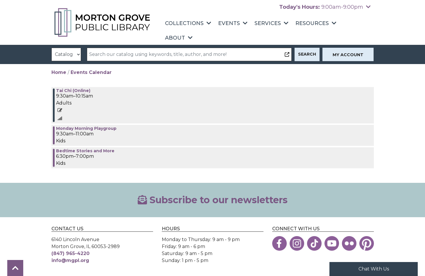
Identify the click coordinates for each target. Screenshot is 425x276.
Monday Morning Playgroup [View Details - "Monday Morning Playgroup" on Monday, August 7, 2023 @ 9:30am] (86, 128)
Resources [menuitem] (312, 23)
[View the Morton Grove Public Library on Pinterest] (366, 243)
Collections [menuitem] (184, 23)
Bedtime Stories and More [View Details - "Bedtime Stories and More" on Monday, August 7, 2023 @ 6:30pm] (85, 150)
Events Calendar (91, 72)
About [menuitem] (175, 38)
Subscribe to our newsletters (213, 200)
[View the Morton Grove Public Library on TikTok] (314, 243)
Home (58, 72)
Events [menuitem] (229, 23)
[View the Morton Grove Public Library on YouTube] (331, 243)
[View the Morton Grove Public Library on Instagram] (297, 243)
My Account (348, 54)
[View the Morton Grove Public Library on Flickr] (349, 243)
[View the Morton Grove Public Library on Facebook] (279, 243)
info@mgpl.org (70, 260)
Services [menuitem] (267, 23)
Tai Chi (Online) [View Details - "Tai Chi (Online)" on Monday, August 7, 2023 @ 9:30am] (73, 90)
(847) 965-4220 (70, 253)
